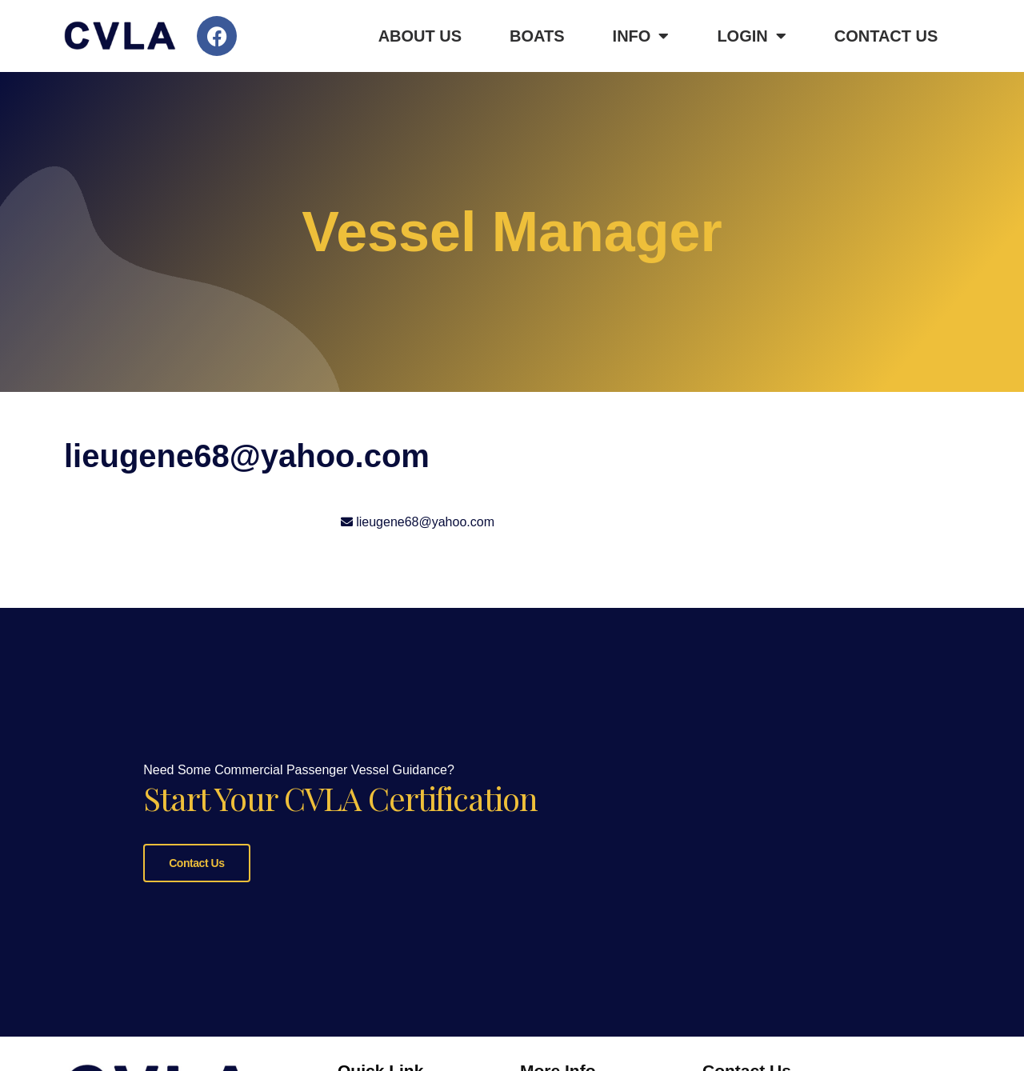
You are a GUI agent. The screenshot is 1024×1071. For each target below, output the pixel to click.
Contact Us (886, 36)
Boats (537, 36)
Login (751, 36)
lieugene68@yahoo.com (425, 522)
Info (641, 36)
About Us (420, 36)
